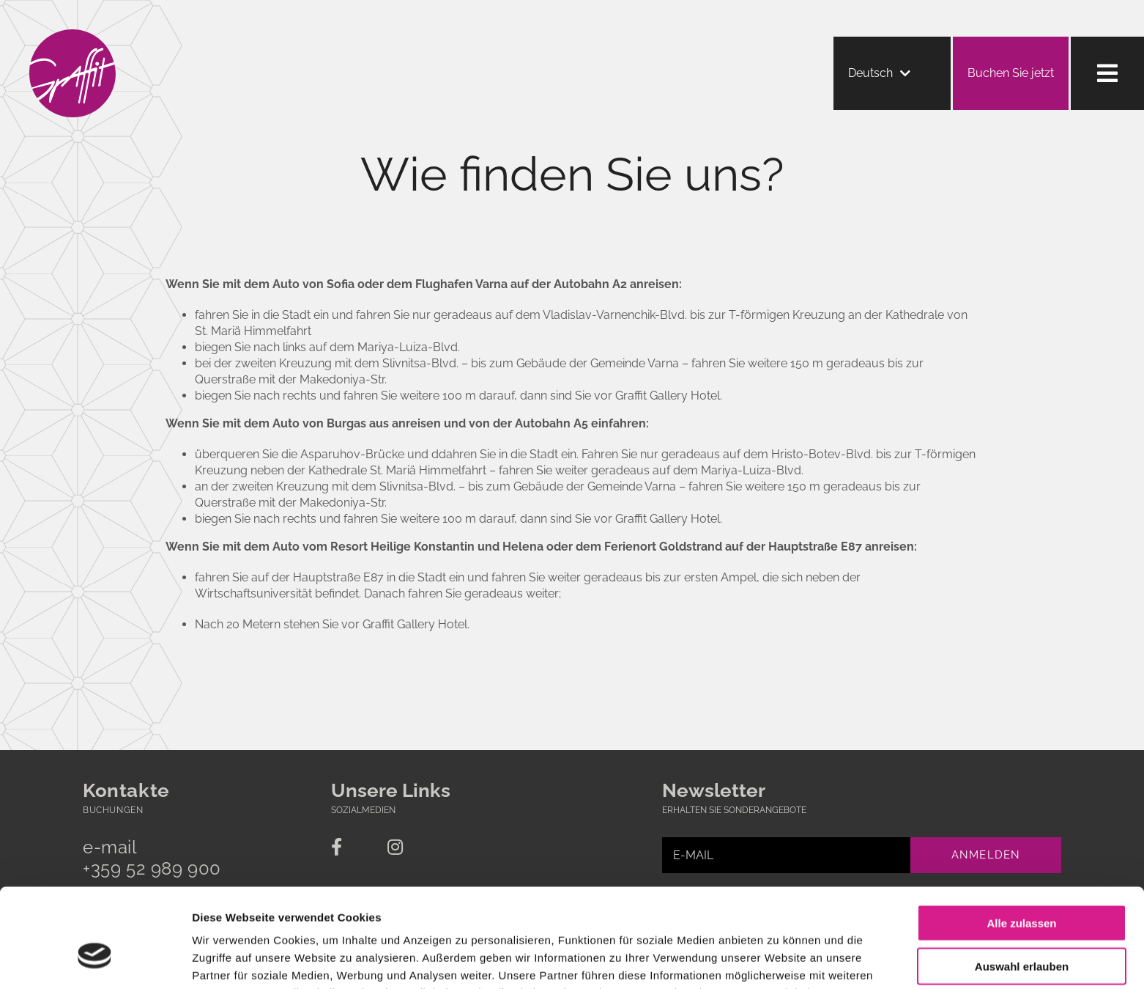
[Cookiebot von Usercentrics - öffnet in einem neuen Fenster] (95, 960)
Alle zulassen (1021, 843)
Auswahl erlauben (1022, 886)
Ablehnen (1022, 928)
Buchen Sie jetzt (1010, 73)
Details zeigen (779, 960)
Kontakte (126, 790)
